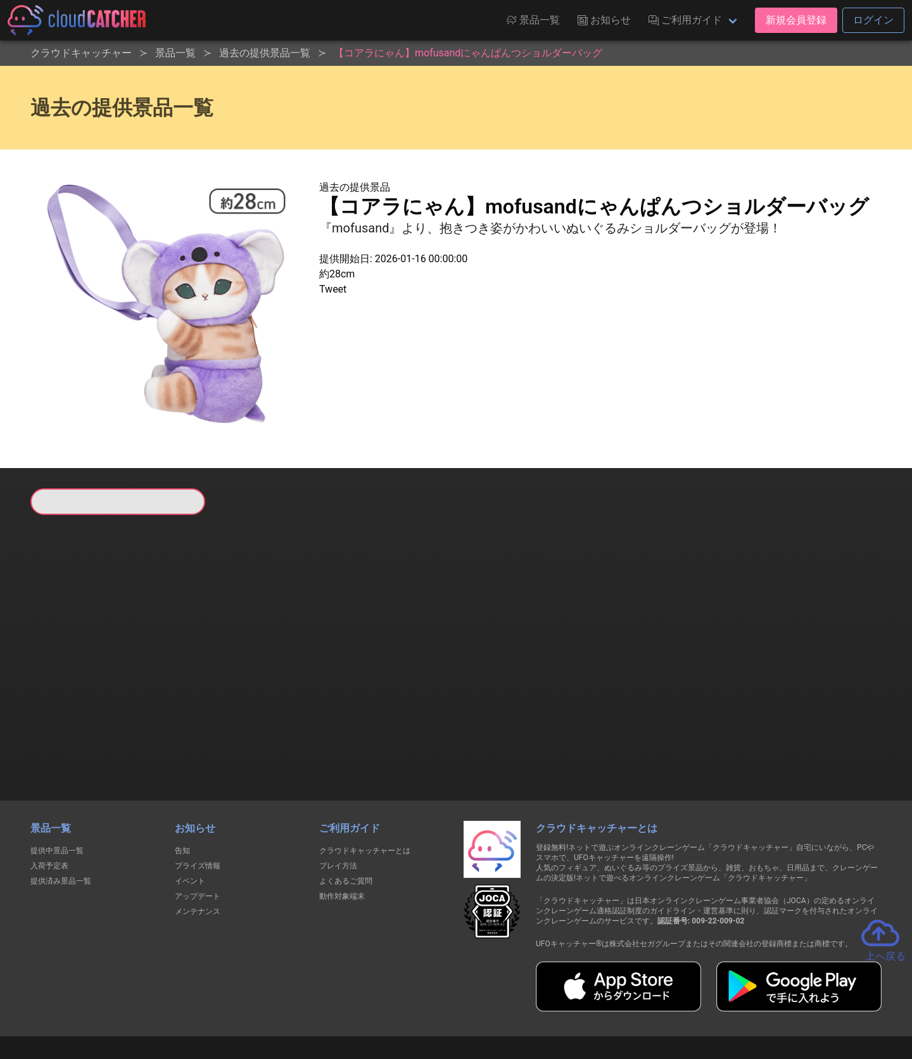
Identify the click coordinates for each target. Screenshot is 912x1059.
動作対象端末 (342, 831)
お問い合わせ (627, 1003)
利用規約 (345, 1003)
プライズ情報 (197, 800)
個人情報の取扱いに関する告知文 (249, 1003)
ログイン (873, 20)
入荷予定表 (49, 800)
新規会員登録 (796, 20)
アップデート (197, 831)
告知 (182, 785)
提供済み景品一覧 (60, 815)
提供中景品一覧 (57, 785)
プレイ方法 (338, 800)
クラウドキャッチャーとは (364, 785)
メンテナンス (197, 846)
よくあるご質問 (345, 815)
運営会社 (691, 1003)
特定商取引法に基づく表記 (535, 1003)
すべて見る (78, 682)
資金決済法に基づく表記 (424, 1003)
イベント (190, 815)
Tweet (332, 289)
